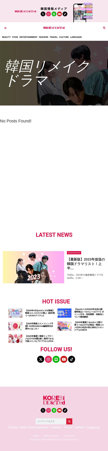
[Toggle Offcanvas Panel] (5, 28)
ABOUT (36, 435)
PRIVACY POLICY (51, 435)
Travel (54, 37)
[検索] (69, 421)
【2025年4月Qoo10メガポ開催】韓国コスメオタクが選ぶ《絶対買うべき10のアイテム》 (40, 313)
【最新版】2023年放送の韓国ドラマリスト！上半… (86, 263)
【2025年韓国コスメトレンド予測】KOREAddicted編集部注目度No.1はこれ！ (39, 326)
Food (15, 37)
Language (76, 37)
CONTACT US (69, 435)
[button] (104, 28)
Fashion (43, 37)
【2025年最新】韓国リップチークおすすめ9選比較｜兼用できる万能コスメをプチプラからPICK (39, 338)
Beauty (6, 37)
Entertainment (29, 37)
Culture (64, 37)
